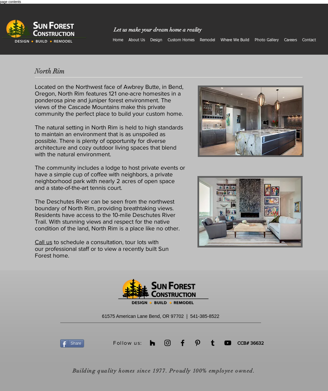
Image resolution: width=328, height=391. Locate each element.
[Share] (72, 343)
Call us (43, 242)
